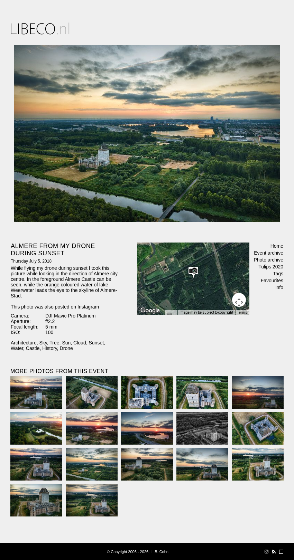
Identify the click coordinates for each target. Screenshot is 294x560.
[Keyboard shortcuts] (171, 314)
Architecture (24, 342)
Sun (66, 342)
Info (279, 287)
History (49, 348)
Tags (278, 273)
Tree (54, 342)
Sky (43, 342)
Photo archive (268, 260)
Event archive (268, 253)
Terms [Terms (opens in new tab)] (242, 312)
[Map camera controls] (239, 300)
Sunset (96, 342)
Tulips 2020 (270, 266)
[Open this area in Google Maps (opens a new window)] (150, 310)
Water (17, 348)
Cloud (79, 342)
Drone (66, 348)
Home (276, 246)
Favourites (272, 280)
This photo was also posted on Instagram (55, 307)
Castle (33, 348)
